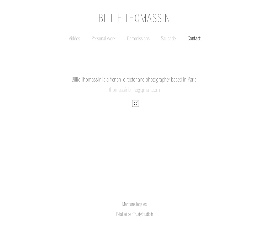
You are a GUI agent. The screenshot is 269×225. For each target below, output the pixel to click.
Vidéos (74, 39)
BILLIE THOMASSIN (134, 19)
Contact (193, 39)
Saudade (168, 39)
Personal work (103, 39)
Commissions (138, 39)
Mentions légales (134, 204)
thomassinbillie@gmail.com (134, 90)
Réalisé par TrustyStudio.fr (134, 214)
